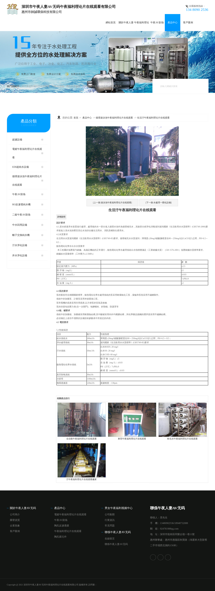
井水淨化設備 (19, 255)
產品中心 (173, 22)
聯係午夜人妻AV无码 (118, 532)
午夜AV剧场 (157, 22)
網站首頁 (111, 22)
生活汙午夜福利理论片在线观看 (153, 117)
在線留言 (110, 538)
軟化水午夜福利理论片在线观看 (182, 439)
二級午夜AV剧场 (21, 214)
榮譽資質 (15, 520)
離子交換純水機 (21, 235)
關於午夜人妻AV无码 (23, 508)
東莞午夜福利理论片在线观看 (132, 439)
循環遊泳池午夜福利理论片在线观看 (27, 180)
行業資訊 (110, 520)
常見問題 (110, 525)
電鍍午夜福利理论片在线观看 (27, 153)
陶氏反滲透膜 (73, 86)
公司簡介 (15, 514)
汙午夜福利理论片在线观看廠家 (81, 479)
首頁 (76, 117)
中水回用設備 (19, 225)
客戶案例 (188, 22)
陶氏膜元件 (116, 86)
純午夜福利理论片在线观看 (36, 86)
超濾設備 (17, 139)
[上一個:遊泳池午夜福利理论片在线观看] (112, 202)
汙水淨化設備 (19, 245)
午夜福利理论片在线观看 (95, 86)
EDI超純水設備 (20, 167)
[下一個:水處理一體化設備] (159, 202)
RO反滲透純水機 (21, 204)
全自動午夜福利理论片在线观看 (81, 439)
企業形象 (15, 525)
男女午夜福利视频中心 (119, 508)
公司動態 (110, 514)
